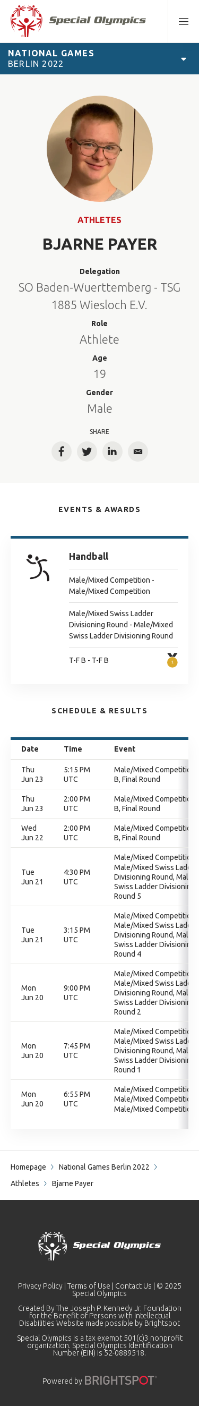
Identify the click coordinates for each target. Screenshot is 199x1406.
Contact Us (133, 1286)
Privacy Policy (40, 1286)
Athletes (99, 220)
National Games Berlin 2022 (104, 1167)
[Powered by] (121, 1380)
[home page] (78, 21)
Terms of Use (88, 1286)
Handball (88, 556)
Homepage (28, 1167)
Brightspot (162, 1323)
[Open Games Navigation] (183, 58)
